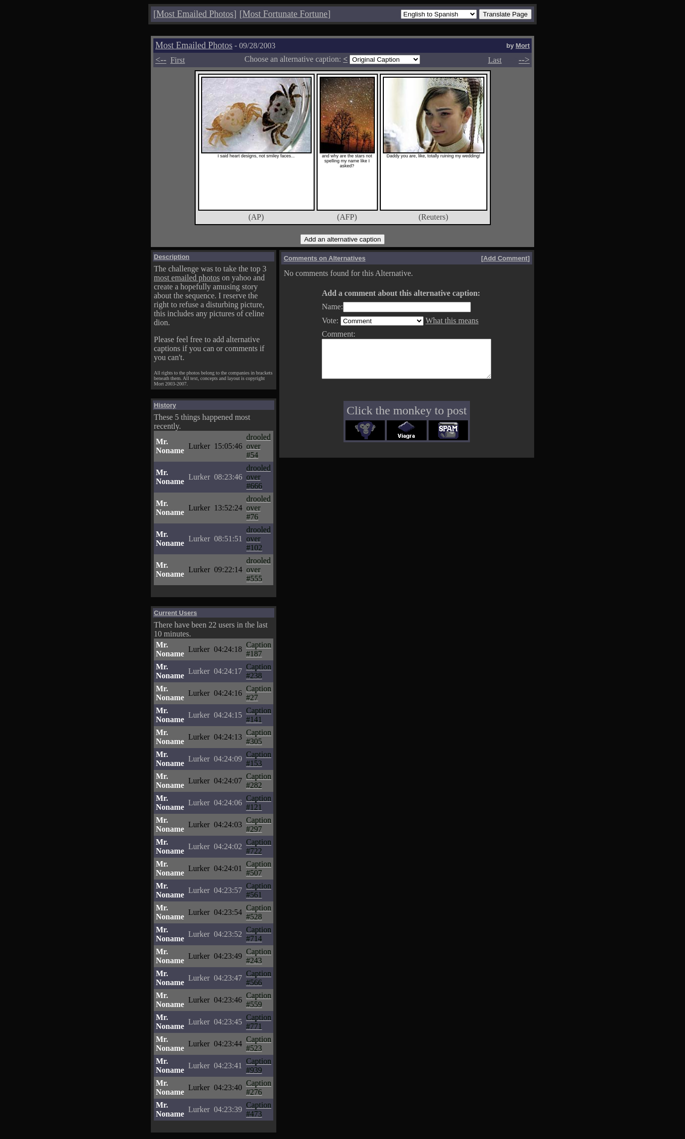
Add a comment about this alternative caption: (391, 293)
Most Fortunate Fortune (285, 14)
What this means (442, 320)
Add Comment (505, 258)
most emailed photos (187, 277)
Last (495, 60)
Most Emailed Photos (194, 14)
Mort (523, 45)
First (177, 60)
